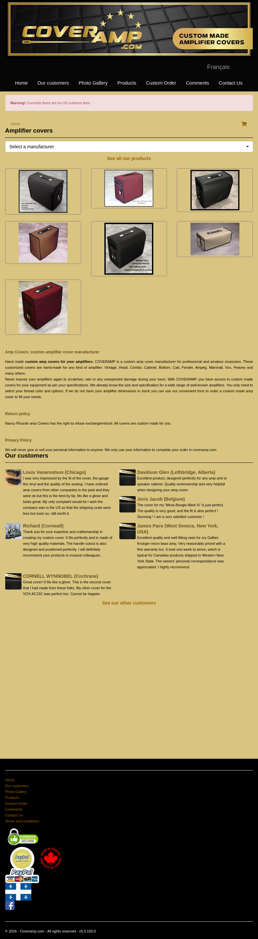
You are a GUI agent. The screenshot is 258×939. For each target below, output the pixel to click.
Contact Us (231, 83)
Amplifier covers (29, 130)
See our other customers (129, 603)
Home (21, 83)
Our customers (53, 83)
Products (126, 83)
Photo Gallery (93, 83)
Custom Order (161, 83)
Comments (197, 83)
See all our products (129, 158)
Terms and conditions (22, 821)
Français (218, 67)
